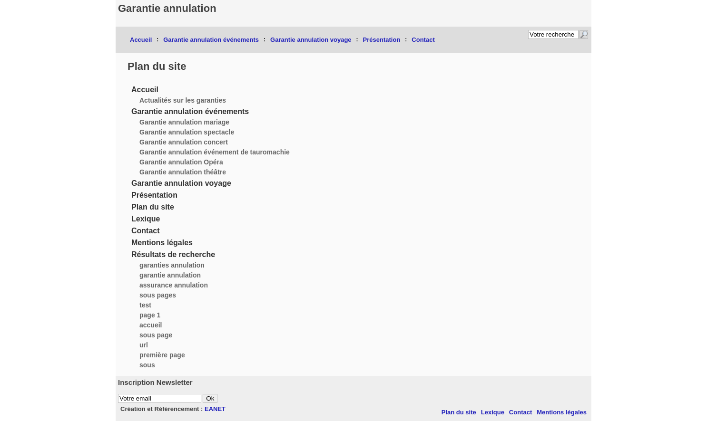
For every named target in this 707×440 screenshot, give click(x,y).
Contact (423, 39)
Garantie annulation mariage (184, 122)
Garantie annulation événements (211, 39)
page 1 (149, 315)
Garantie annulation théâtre (182, 172)
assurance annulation (173, 285)
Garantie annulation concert (183, 142)
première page (162, 355)
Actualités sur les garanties (182, 100)
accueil (150, 325)
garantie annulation (170, 275)
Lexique (145, 219)
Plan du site (152, 207)
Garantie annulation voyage (311, 39)
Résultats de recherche (173, 254)
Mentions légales (162, 243)
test (145, 305)
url (143, 345)
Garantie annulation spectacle (186, 132)
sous (147, 365)
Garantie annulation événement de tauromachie (214, 152)
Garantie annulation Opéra (181, 162)
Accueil (141, 39)
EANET (215, 408)
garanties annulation (172, 265)
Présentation (382, 39)
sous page (155, 335)
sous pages (157, 295)
